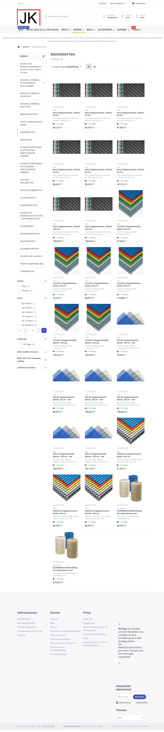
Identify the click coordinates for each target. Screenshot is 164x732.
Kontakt (103, 3)
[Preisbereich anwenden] (43, 330)
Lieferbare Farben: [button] (26, 367)
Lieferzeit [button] (22, 339)
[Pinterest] (93, 602)
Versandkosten (48, 726)
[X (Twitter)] (78, 602)
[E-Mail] (124, 697)
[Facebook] (71, 602)
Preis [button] (19, 298)
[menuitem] (21, 30)
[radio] (89, 67)
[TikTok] (86, 602)
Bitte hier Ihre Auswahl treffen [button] (29, 359)
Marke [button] (20, 280)
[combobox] (21, 3)
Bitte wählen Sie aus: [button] (27, 351)
